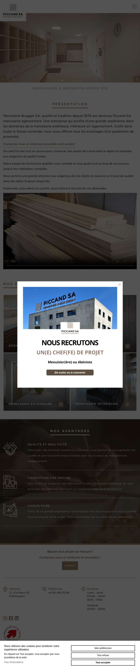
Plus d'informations (13, 662)
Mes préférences (103, 648)
